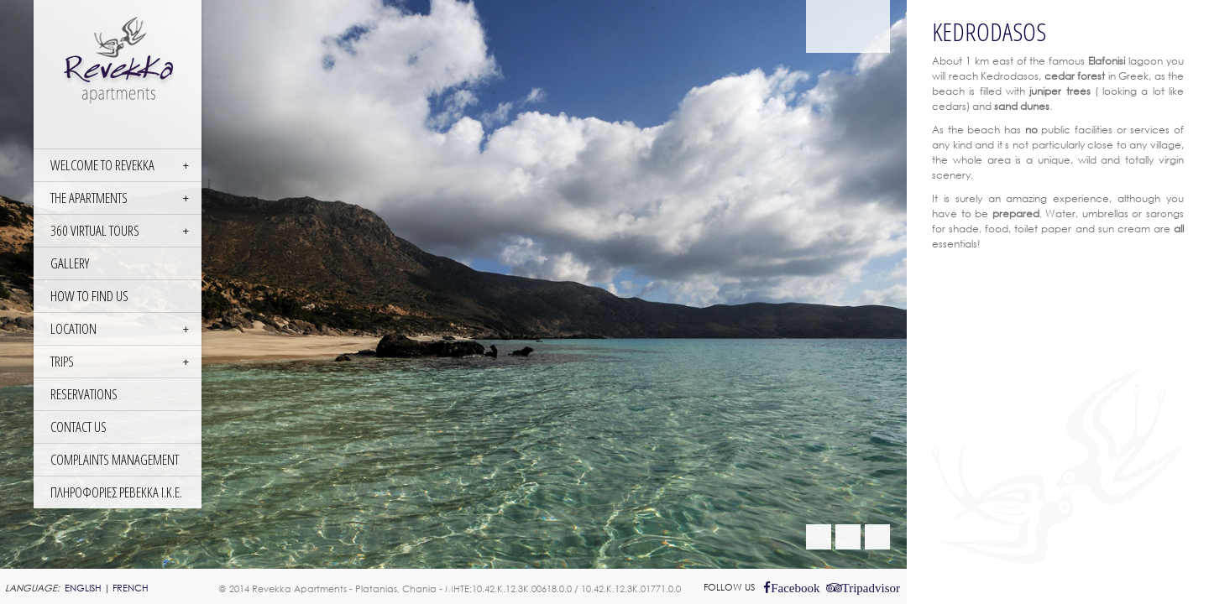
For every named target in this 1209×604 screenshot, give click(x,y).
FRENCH (131, 588)
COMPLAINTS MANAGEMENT (114, 459)
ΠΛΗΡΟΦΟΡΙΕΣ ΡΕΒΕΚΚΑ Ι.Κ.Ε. (116, 492)
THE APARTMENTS (89, 197)
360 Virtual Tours (94, 230)
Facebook (795, 587)
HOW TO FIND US (89, 295)
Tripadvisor (871, 587)
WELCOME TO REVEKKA (102, 164)
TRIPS (62, 361)
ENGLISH (83, 588)
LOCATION (73, 328)
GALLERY (69, 263)
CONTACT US (78, 426)
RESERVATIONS (84, 394)
